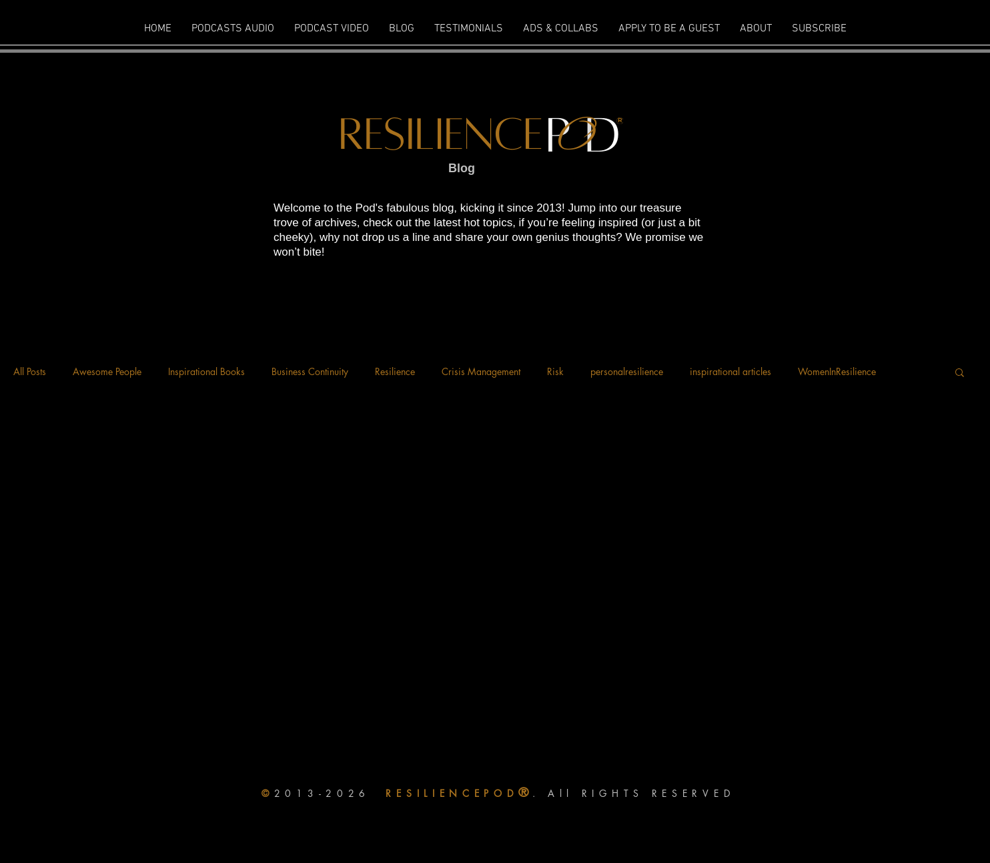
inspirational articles (730, 371)
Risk (555, 371)
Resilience (395, 371)
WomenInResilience (837, 371)
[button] (959, 373)
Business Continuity (310, 371)
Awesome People (107, 371)
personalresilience (626, 371)
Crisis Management (481, 371)
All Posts (29, 371)
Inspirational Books (206, 371)
